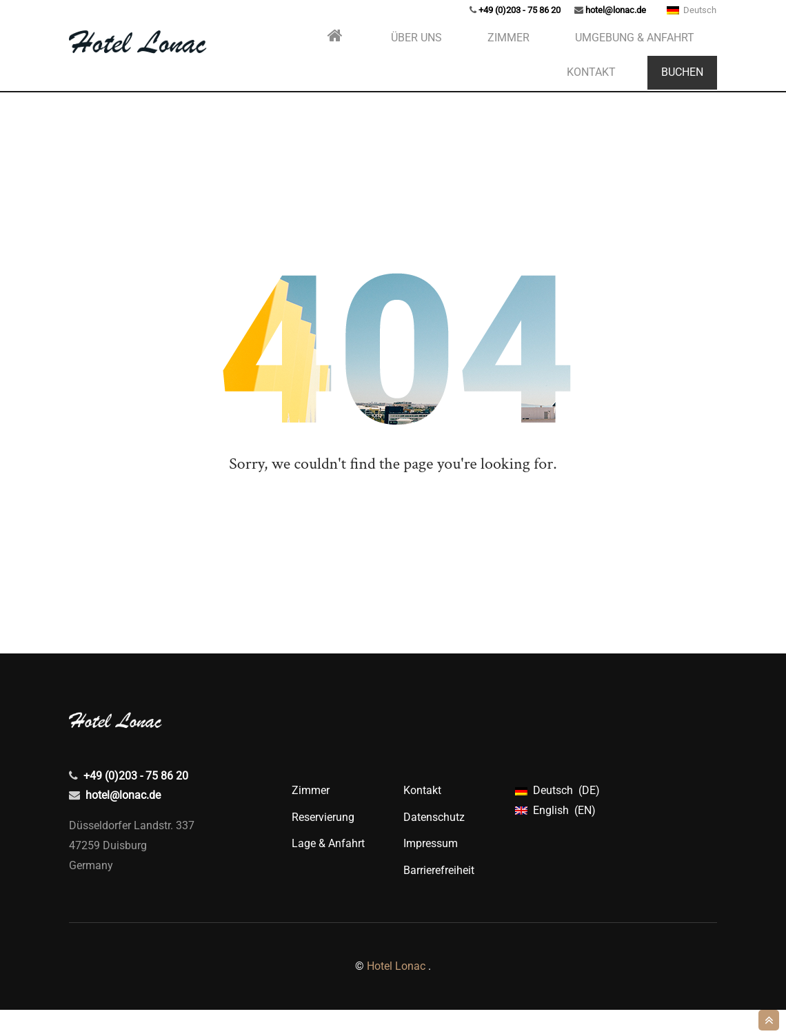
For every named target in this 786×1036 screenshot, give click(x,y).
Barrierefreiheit (438, 896)
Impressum (430, 869)
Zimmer (311, 816)
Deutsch (691, 26)
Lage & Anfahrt (328, 869)
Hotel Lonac (396, 992)
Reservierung (323, 843)
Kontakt (422, 816)
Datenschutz (434, 843)
